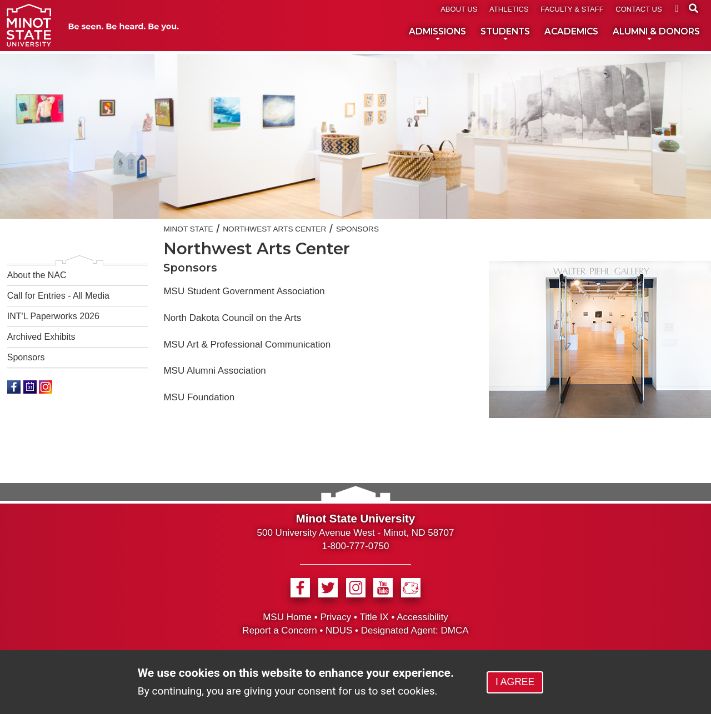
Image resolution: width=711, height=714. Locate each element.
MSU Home (287, 617)
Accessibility (422, 617)
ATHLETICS (509, 9)
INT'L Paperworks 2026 (53, 316)
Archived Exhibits (41, 336)
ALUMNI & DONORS (656, 33)
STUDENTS (505, 33)
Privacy (335, 617)
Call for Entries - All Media (58, 295)
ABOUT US (458, 9)
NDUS (339, 630)
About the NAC (37, 275)
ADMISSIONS (437, 33)
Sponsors (26, 357)
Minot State (188, 229)
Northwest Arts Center (274, 229)
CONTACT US (638, 9)
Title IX (373, 617)
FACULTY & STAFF (571, 9)
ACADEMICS (571, 31)
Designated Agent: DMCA (415, 630)
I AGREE (514, 681)
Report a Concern (279, 630)
